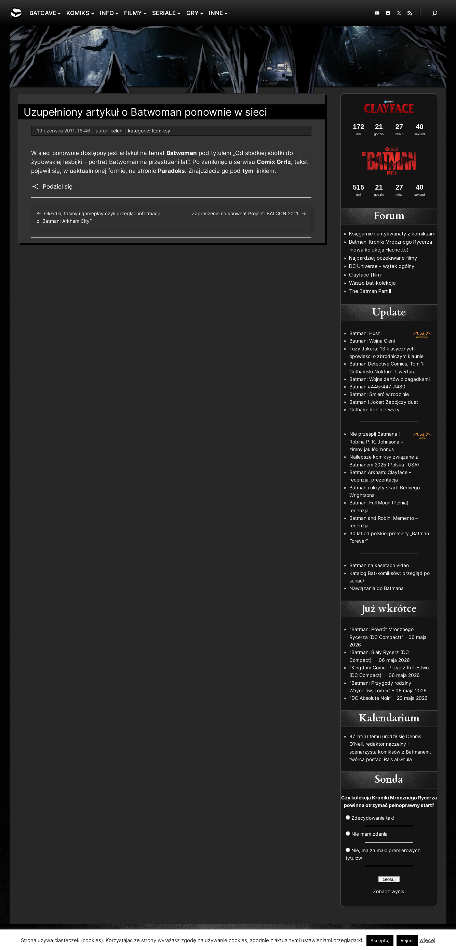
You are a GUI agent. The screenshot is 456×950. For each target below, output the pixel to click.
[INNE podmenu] (226, 13)
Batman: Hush (364, 333)
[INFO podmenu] (117, 13)
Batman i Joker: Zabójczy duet (383, 402)
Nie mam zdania (369, 834)
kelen (116, 130)
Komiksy (161, 130)
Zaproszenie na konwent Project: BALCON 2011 (245, 213)
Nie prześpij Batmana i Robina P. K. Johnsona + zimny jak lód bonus (376, 441)
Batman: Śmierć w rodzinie (379, 394)
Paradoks (171, 170)
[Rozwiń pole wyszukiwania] (435, 12)
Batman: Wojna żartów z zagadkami (389, 379)
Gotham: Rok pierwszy (374, 409)
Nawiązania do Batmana (376, 588)
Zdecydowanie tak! (372, 818)
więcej (427, 940)
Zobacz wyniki (389, 891)
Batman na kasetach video (379, 565)
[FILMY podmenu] (145, 13)
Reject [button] (407, 940)
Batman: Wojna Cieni (372, 341)
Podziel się (57, 186)
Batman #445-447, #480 (377, 386)
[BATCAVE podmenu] (59, 13)
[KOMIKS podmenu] (92, 13)
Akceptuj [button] (380, 940)
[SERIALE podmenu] (178, 13)
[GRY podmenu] (201, 13)
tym (248, 170)
